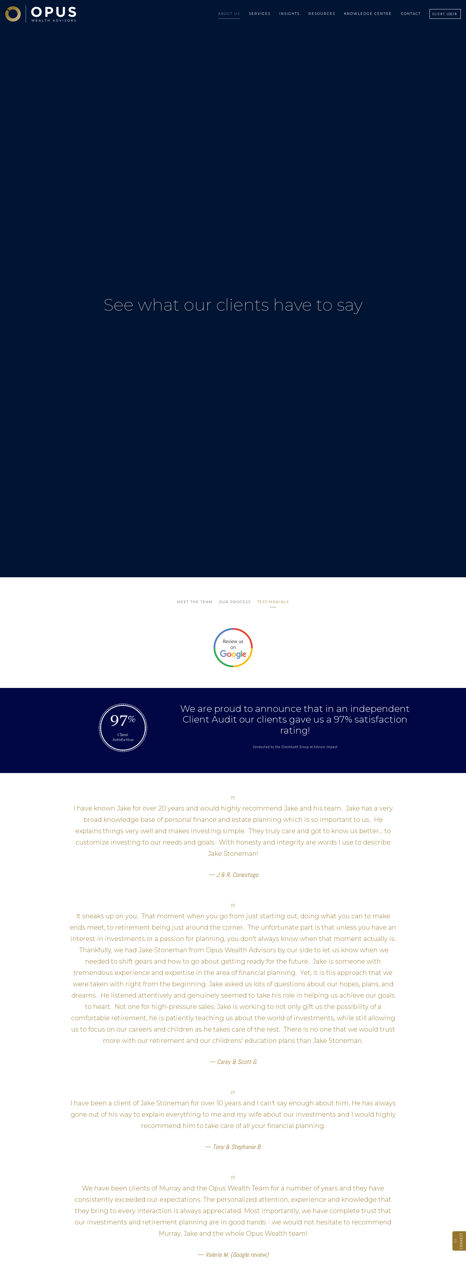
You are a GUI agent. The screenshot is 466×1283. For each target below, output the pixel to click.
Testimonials (273, 602)
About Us (229, 14)
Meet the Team (195, 602)
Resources (321, 14)
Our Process (235, 602)
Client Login (445, 13)
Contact (411, 14)
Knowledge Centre (368, 14)
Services (260, 14)
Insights (289, 14)
